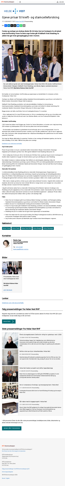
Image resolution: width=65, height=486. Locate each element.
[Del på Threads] (15, 25)
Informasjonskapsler (7, 471)
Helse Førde (16, 228)
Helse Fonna (6, 228)
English (8, 478)
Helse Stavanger (48, 228)
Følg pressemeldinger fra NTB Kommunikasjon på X (15, 469)
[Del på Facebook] (5, 25)
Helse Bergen (37, 228)
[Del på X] (11, 25)
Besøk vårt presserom (12, 428)
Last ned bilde (7, 290)
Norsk (3, 478)
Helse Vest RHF (20, 21)
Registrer (8, 321)
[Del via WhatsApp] (21, 25)
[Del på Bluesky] (18, 25)
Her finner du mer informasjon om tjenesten (13, 451)
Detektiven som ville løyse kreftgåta (12, 143)
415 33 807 (19, 247)
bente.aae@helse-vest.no (20, 249)
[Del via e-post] (24, 25)
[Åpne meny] (20, 2)
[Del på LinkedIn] (8, 25)
